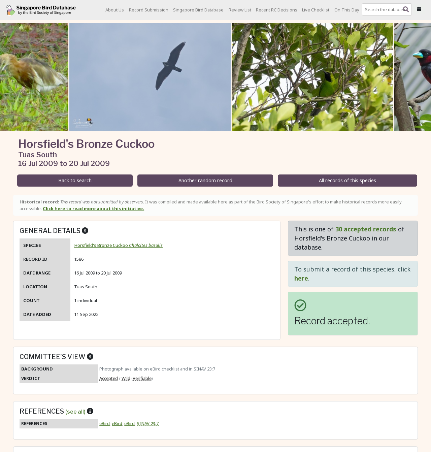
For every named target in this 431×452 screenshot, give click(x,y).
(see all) (75, 411)
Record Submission (148, 10)
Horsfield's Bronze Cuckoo (118, 245)
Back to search (75, 180)
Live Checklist (315, 10)
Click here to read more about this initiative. (93, 208)
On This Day (346, 10)
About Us (114, 10)
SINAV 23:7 (148, 423)
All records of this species (347, 180)
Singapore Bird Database (198, 10)
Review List (240, 10)
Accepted (108, 378)
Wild (126, 378)
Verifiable (142, 378)
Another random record (205, 180)
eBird (104, 423)
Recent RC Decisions (276, 10)
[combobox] (388, 9)
